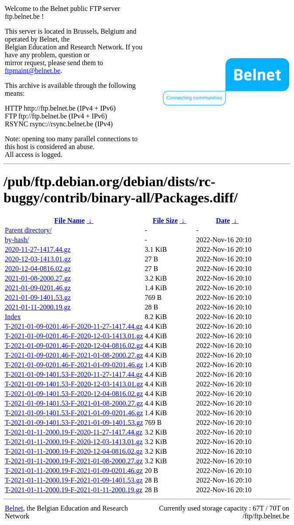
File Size (164, 220)
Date (223, 220)
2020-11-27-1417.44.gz (38, 249)
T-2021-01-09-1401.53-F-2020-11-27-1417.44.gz (74, 374)
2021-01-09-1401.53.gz (38, 297)
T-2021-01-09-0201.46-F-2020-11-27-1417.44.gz (74, 326)
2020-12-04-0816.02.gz (38, 268)
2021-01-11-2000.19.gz (38, 307)
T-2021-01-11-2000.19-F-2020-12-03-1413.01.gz (74, 441)
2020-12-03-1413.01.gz (38, 259)
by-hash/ (17, 239)
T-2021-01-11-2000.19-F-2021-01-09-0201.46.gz (74, 470)
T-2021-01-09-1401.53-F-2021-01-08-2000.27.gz (74, 403)
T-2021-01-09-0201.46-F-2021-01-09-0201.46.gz (74, 365)
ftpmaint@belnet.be (32, 70)
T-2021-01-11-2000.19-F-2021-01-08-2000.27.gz (74, 461)
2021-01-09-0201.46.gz (38, 288)
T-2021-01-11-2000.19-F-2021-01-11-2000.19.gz (73, 490)
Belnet (14, 508)
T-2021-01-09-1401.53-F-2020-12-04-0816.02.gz (74, 393)
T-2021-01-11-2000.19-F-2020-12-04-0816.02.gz (74, 451)
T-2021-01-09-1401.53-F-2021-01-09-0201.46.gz (74, 413)
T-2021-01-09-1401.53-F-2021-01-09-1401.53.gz (74, 422)
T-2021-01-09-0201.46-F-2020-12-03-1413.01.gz (74, 336)
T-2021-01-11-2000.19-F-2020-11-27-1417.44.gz (73, 432)
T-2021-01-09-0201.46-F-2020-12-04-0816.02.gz (74, 345)
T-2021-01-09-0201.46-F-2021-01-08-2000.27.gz (74, 355)
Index (13, 316)
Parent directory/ (28, 230)
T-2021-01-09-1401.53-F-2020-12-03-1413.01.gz (74, 384)
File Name (69, 220)
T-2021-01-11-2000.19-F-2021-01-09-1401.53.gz (74, 480)
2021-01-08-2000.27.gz (38, 278)
